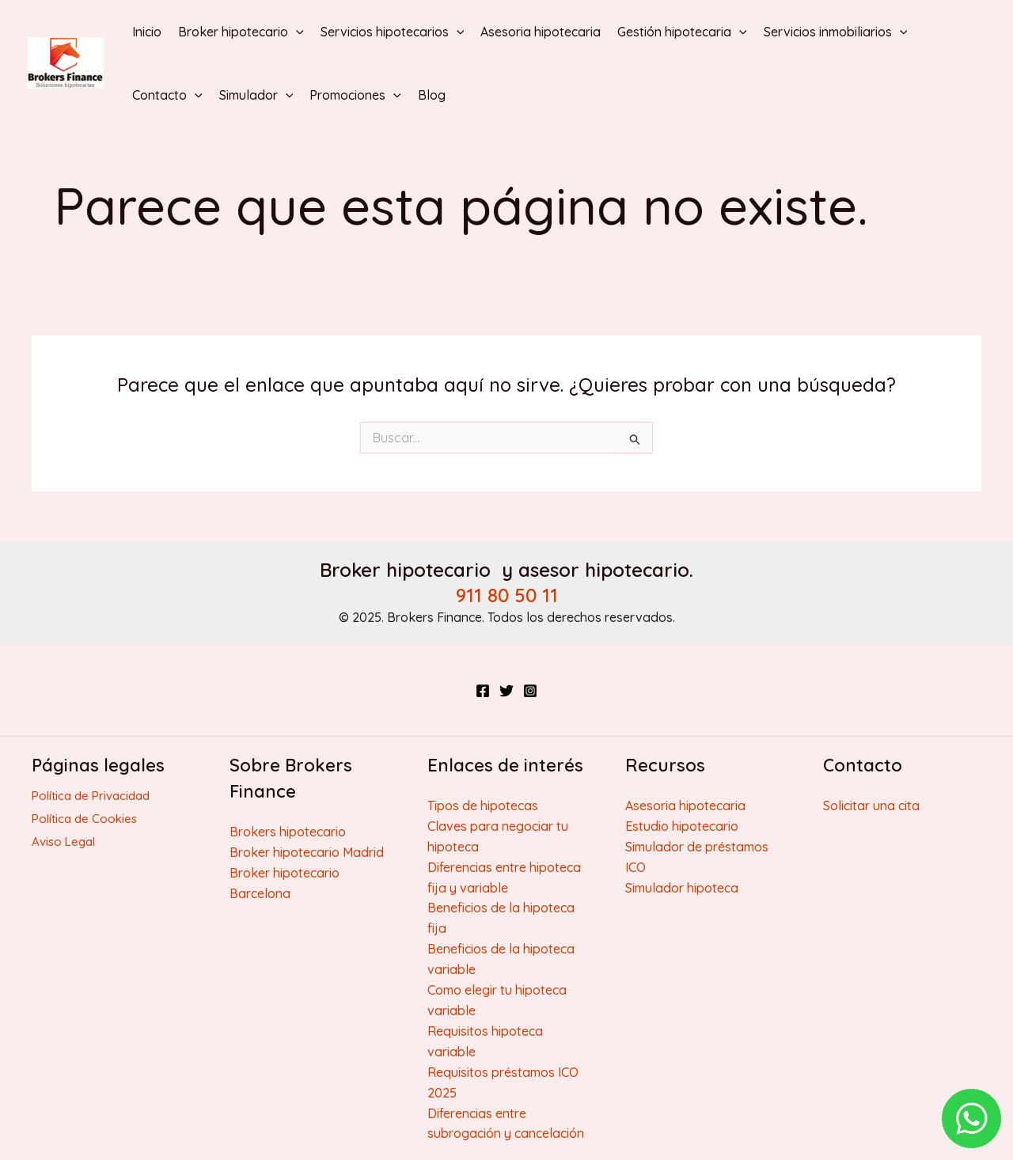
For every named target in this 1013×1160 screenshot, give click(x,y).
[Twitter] (506, 691)
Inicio (146, 32)
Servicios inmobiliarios (836, 31)
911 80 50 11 (507, 595)
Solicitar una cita (871, 805)
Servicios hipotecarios (393, 31)
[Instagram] (530, 691)
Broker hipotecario (241, 31)
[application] (296, 31)
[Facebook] (483, 691)
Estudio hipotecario (681, 826)
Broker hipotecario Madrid (307, 852)
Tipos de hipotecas (482, 805)
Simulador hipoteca (681, 888)
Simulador (256, 95)
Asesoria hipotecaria (540, 32)
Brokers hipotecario (288, 832)
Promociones (355, 95)
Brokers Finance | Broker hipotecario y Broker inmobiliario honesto (43, 88)
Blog (432, 95)
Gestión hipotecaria (682, 31)
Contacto (167, 95)
